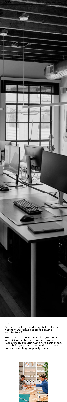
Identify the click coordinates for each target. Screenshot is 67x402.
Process (59, 2)
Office (52, 2)
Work (47, 2)
